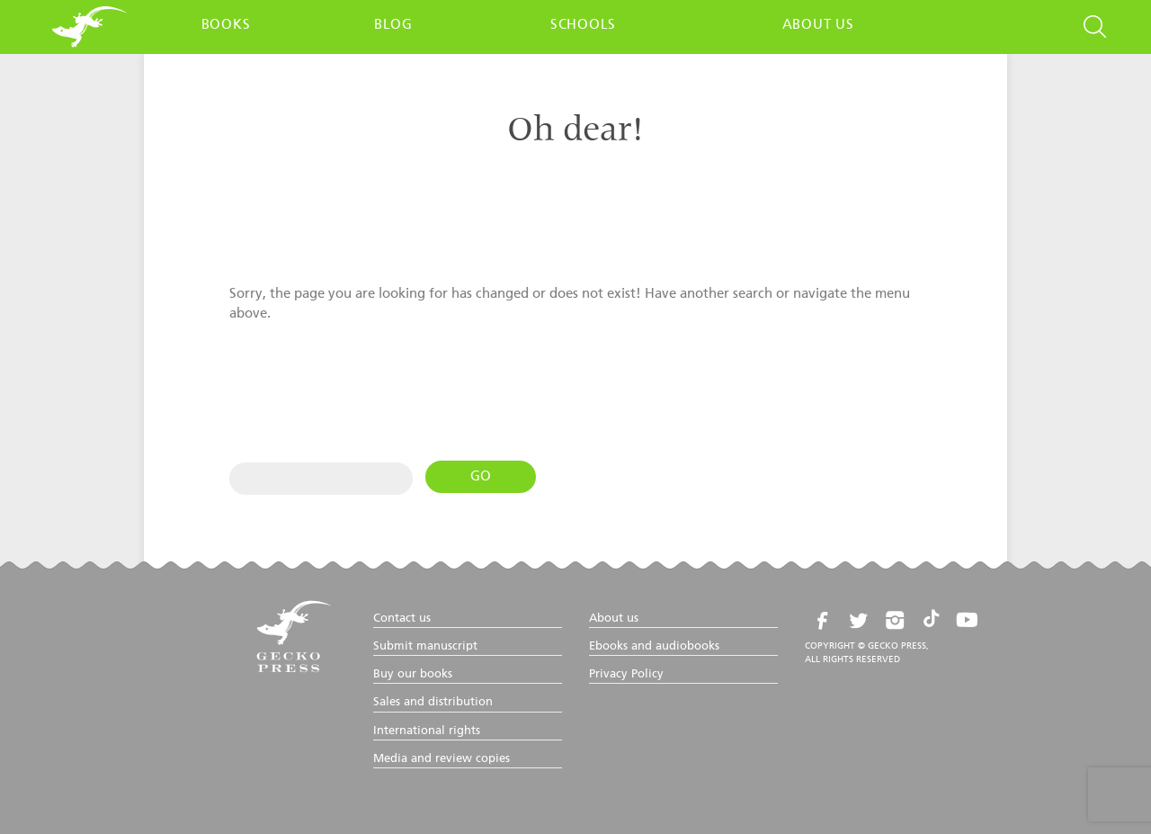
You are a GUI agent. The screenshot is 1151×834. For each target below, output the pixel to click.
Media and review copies (441, 759)
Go (480, 476)
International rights (426, 731)
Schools (583, 24)
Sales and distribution (433, 702)
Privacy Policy (626, 674)
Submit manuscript (425, 646)
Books (226, 24)
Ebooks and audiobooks (654, 646)
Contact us (402, 618)
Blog (393, 24)
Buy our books (412, 674)
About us (818, 24)
